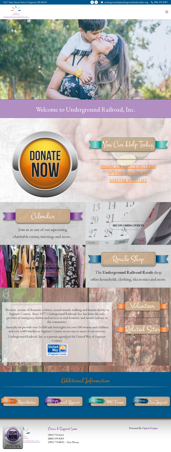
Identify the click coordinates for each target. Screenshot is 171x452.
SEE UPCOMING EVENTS (128, 225)
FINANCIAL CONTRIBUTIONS (128, 166)
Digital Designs (150, 428)
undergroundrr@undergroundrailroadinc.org (126, 2)
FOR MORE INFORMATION (43, 268)
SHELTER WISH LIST (128, 180)
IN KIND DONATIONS (128, 173)
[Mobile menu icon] (166, 11)
